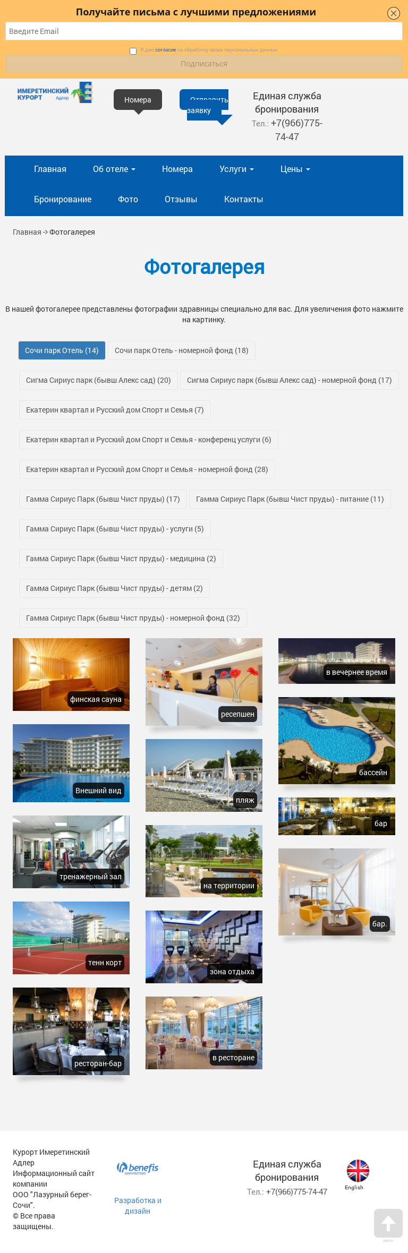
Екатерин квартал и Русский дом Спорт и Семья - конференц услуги (148, 439)
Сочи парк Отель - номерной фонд (182, 350)
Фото (128, 198)
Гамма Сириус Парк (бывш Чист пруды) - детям (114, 588)
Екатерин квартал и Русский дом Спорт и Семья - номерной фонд (147, 469)
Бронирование (62, 198)
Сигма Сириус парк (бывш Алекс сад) (98, 380)
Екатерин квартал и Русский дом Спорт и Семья (115, 410)
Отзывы (181, 198)
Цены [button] (295, 168)
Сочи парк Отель (62, 350)
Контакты (244, 198)
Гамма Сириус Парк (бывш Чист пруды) (103, 499)
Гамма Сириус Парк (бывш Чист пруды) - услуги (115, 528)
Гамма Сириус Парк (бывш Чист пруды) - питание (290, 499)
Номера (177, 168)
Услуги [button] (236, 168)
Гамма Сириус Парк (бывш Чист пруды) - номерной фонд (133, 618)
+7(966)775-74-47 (296, 129)
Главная (50, 168)
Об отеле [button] (114, 168)
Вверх (388, 1225)
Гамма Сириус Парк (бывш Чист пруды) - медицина (121, 558)
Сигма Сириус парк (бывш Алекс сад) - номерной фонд (289, 380)
